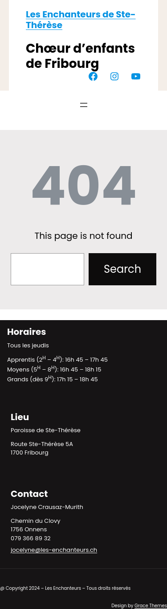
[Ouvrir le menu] (83, 105)
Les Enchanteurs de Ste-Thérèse (81, 19)
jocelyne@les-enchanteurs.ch (54, 550)
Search (122, 269)
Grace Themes (150, 605)
